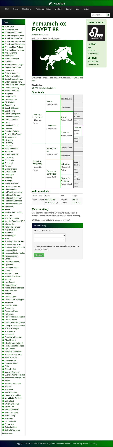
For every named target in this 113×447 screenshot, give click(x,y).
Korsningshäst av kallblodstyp (17, 253)
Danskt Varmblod (12, 117)
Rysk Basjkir (10, 349)
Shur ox (64, 117)
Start (7, 9)
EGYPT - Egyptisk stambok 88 (43, 88)
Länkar (69, 9)
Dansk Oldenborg (12, 108)
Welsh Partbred (11, 412)
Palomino (9, 302)
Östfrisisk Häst (11, 427)
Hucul (7, 209)
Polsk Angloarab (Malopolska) (17, 317)
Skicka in (58, 9)
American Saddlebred (14, 38)
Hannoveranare (11, 183)
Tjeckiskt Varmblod (13, 383)
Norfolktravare (11, 291)
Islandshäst (9, 224)
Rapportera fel (93, 64)
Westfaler (9, 418)
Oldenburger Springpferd (15, 299)
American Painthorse (13, 32)
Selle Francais (11, 357)
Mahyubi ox (65, 164)
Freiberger (9, 157)
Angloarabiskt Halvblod (14, 50)
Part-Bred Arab (11, 305)
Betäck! (38, 255)
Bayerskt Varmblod (13, 67)
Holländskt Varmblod (13, 204)
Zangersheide (11, 421)
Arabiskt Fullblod (12, 59)
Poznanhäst (10, 331)
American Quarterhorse (14, 35)
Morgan (8, 279)
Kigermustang (11, 230)
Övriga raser (7, 433)
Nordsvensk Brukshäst (14, 288)
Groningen (9, 175)
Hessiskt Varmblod (12, 186)
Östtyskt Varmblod (12, 430)
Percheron (9, 308)
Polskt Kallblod (11, 320)
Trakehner (9, 389)
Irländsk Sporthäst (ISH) (15, 221)
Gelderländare (11, 169)
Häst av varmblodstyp (14, 212)
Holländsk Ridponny (13, 198)
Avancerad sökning (43, 9)
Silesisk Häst (10, 369)
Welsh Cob (9, 407)
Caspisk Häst (10, 96)
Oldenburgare (11, 296)
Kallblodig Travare (12, 227)
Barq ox (50, 102)
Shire (7, 366)
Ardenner (8, 61)
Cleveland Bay (11, 99)
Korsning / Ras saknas (14, 241)
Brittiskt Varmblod (12, 90)
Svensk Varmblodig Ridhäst (16, 375)
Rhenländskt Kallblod (14, 343)
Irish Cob (8, 215)
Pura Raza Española (13, 337)
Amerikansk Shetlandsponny (17, 44)
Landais (8, 259)
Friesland (9, 163)
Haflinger (8, 180)
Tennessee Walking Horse (16, 378)
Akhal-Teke (9, 27)
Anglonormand (11, 53)
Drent (7, 122)
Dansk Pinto (10, 111)
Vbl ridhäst (9, 401)
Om (77, 9)
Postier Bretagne (12, 328)
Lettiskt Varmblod (12, 262)
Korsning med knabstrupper (16, 247)
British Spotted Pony (13, 82)
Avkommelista (93, 54)
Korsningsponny (11, 256)
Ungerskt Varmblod (13, 395)
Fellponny (9, 143)
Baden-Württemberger (14, 64)
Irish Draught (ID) (12, 218)
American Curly (11, 30)
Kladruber (9, 233)
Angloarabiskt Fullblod (14, 47)
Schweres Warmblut (13, 354)
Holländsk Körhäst (12, 195)
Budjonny (9, 93)
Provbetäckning (40, 226)
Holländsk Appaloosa (13, 192)
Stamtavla (91, 51)
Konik (7, 238)
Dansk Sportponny (12, 114)
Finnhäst (8, 146)
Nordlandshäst (11, 285)
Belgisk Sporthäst (12, 73)
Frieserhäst (9, 160)
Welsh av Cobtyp (12, 404)
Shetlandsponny (11, 363)
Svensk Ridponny (12, 372)
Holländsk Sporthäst (13, 201)
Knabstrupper (10, 236)
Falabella (9, 140)
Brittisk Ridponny (12, 88)
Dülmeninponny (11, 125)
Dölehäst (8, 128)
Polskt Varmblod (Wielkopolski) (18, 323)
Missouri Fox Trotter (13, 276)
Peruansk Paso (11, 311)
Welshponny (10, 415)
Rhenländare (10, 340)
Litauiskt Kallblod (12, 267)
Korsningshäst (11, 250)
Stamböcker (26, 9)
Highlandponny (11, 189)
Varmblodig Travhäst (13, 398)
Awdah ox (65, 133)
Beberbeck (9, 70)
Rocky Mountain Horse (14, 346)
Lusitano (8, 270)
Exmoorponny (11, 137)
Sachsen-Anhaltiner (13, 352)
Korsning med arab (13, 244)
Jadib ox (77, 128)
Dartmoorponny (11, 119)
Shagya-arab (10, 360)
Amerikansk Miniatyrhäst (15, 41)
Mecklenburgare (11, 273)
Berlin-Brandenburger (14, 79)
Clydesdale (9, 102)
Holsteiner (9, 207)
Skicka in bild (93, 61)
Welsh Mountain (11, 410)
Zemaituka (9, 424)
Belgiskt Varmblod (12, 76)
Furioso (8, 166)
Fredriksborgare (11, 154)
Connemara (10, 105)
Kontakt (86, 9)
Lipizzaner (9, 265)
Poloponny (9, 314)
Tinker (7, 381)
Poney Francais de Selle (15, 325)
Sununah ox (51, 126)
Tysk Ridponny (11, 392)
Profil (89, 48)
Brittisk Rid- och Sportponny (16, 85)
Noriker (8, 294)
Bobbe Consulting (90, 444)
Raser (15, 9)
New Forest (9, 282)
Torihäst (8, 386)
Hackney (8, 178)
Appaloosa (9, 56)
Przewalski (9, 334)
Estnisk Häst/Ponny (13, 134)
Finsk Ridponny (11, 149)
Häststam (56, 3)
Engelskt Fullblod (12, 131)
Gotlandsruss (10, 172)
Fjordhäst (9, 151)
